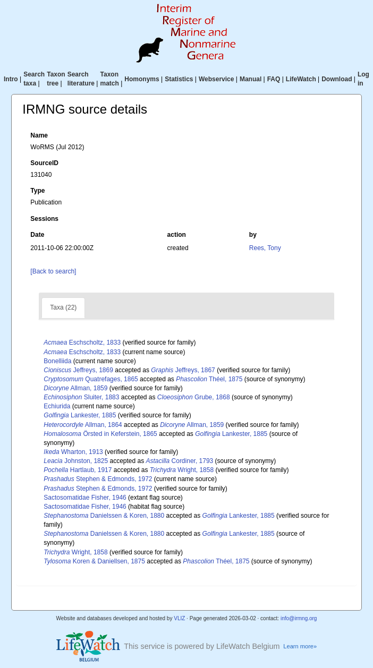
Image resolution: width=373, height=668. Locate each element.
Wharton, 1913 (73, 452)
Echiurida (57, 406)
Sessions (44, 218)
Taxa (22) (63, 307)
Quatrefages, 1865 (91, 379)
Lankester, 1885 (80, 415)
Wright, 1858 (182, 470)
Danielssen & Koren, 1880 (104, 515)
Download (336, 79)
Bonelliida (57, 361)
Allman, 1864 (83, 425)
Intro (11, 79)
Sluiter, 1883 (81, 397)
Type (37, 190)
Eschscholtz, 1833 (82, 342)
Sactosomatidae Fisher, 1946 (85, 497)
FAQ (274, 79)
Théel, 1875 (209, 379)
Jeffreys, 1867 (183, 370)
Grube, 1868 (193, 397)
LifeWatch (301, 79)
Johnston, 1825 (76, 461)
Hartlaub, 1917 (78, 470)
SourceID (44, 163)
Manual (250, 79)
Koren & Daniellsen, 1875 (94, 561)
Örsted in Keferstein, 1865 (100, 434)
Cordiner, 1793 (180, 461)
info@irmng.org (299, 618)
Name (39, 135)
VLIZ (179, 618)
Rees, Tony (265, 248)
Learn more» (300, 646)
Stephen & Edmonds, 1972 (98, 479)
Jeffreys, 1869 (78, 370)
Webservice (216, 79)
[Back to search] (53, 271)
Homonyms (141, 79)
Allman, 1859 (75, 388)
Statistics (179, 79)
